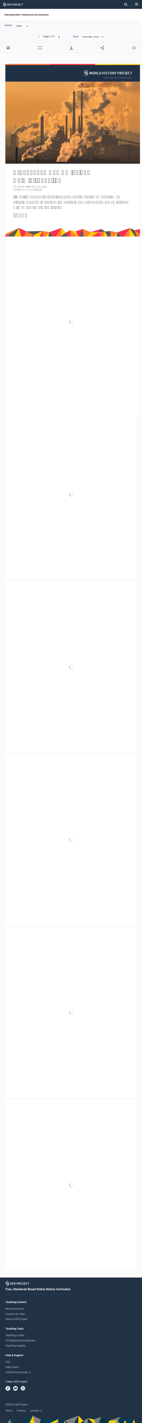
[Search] (124, 4)
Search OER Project (17, 1319)
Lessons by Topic (15, 1313)
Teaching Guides (15, 1335)
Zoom (76, 36)
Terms (9, 1410)
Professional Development (21, 1340)
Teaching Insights (16, 1345)
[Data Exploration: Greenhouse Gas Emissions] (71, 667)
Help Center (12, 1367)
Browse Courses (15, 1308)
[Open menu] (136, 4)
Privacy (21, 1410)
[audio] (134, 48)
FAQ (8, 1361)
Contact (36, 1410)
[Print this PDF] (8, 48)
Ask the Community (18, 1372)
